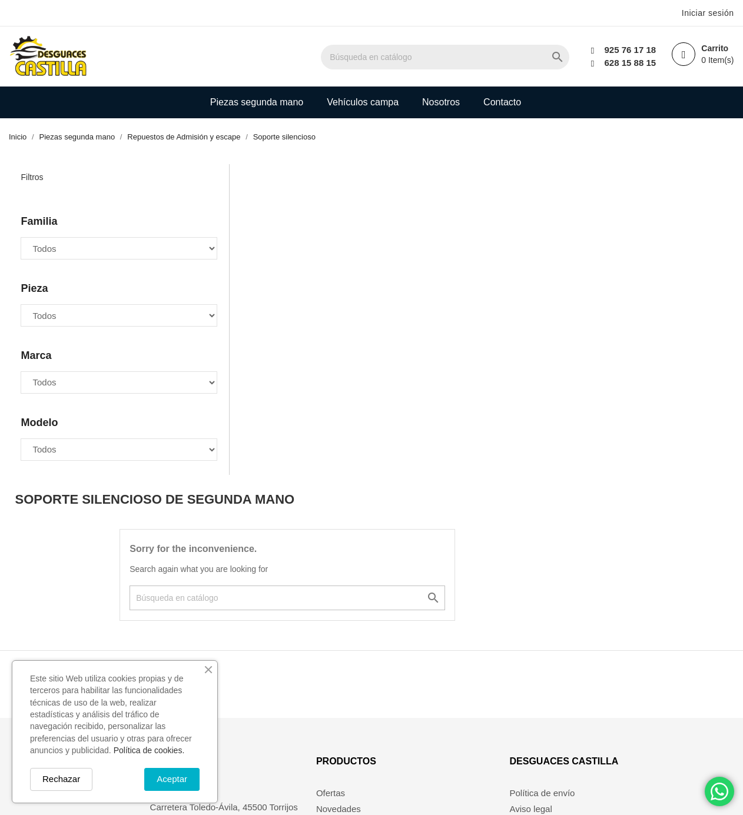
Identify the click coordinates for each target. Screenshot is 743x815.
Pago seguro (536, 702)
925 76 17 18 (629, 50)
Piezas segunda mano (256, 102)
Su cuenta (443, 607)
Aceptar (172, 779)
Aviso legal (532, 655)
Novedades (316, 655)
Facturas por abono (454, 671)
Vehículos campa (363, 102)
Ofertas (308, 639)
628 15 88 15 (629, 63)
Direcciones (439, 686)
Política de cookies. (149, 750)
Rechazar (61, 779)
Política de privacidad (553, 748)
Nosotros (441, 102)
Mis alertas (437, 702)
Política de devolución (554, 732)
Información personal (457, 639)
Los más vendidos (330, 671)
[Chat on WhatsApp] (719, 791)
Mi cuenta (313, 686)
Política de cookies (548, 717)
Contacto (502, 102)
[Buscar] (459, 57)
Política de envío (543, 639)
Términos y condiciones (557, 671)
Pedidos (431, 655)
